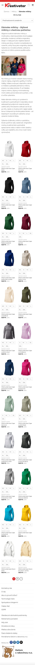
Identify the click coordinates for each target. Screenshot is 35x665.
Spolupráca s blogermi (9, 602)
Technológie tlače (8, 599)
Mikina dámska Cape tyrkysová (8, 533)
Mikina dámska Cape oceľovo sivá (8, 351)
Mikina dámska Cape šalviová (8, 424)
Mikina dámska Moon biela (8, 569)
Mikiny (14, 11)
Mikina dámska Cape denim (25, 205)
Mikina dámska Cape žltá (25, 533)
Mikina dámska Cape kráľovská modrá (8, 278)
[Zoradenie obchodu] (17, 20)
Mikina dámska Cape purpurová (25, 387)
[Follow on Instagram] (14, 642)
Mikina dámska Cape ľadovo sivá (25, 278)
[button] (2, 5)
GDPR (3, 609)
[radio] (3, 160)
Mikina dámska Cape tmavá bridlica (25, 460)
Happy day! (5, 606)
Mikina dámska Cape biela (8, 169)
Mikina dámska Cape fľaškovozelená (8, 242)
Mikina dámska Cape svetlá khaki (25, 424)
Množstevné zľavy (8, 626)
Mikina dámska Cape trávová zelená (25, 497)
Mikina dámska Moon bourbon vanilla (25, 569)
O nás (3, 592)
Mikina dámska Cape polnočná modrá (8, 387)
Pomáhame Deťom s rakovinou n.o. (14, 637)
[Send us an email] (21, 642)
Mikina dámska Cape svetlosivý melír (8, 460)
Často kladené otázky (9, 633)
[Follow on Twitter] (17, 642)
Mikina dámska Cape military (25, 315)
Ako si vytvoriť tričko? (9, 595)
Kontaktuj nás (6, 588)
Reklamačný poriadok (9, 619)
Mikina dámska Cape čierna (8, 205)
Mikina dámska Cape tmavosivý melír (8, 497)
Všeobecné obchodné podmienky (14, 615)
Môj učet (4, 622)
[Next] (21, 578)
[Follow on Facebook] (11, 642)
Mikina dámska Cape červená (25, 169)
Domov (6, 11)
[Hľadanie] (28, 5)
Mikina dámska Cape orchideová (25, 351)
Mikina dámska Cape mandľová (8, 315)
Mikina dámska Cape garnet (25, 242)
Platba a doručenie (8, 629)
